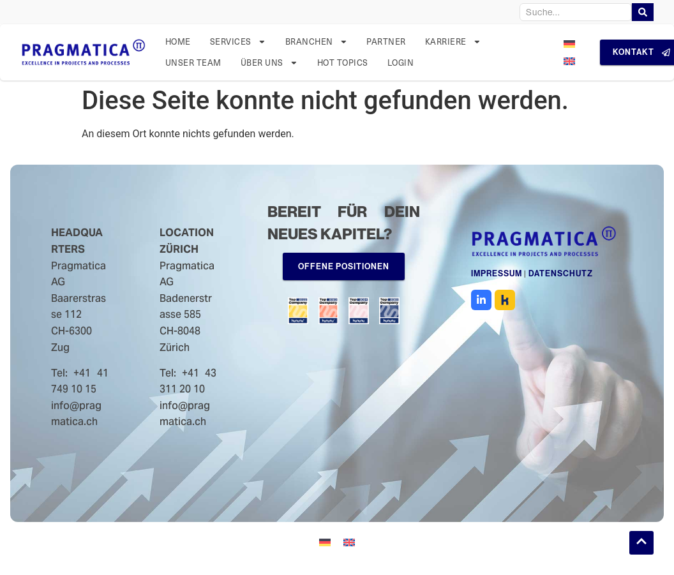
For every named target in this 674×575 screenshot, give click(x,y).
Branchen (316, 41)
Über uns (269, 62)
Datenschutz (560, 276)
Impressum (496, 276)
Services (238, 41)
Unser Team (193, 62)
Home (178, 41)
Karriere (453, 41)
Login (400, 62)
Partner (386, 41)
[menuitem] (569, 43)
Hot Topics (342, 62)
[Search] (643, 12)
